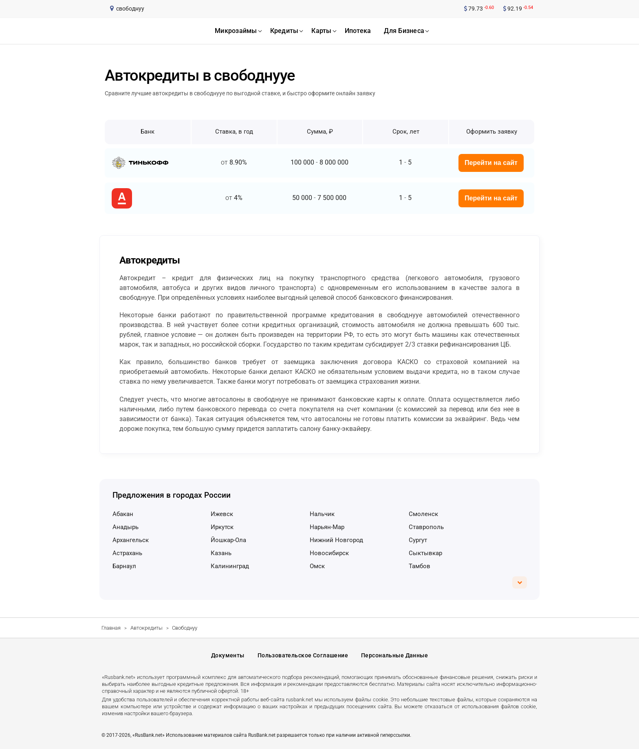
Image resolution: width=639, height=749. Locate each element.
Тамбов (419, 566)
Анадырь (125, 527)
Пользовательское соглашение (303, 655)
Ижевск (222, 514)
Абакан (122, 514)
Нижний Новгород (336, 540)
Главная (111, 628)
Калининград (230, 566)
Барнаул (124, 566)
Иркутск (222, 527)
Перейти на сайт (491, 162)
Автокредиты (146, 628)
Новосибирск (329, 553)
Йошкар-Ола (228, 540)
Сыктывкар (425, 553)
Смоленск (423, 514)
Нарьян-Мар (327, 527)
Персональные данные (394, 655)
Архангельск (130, 540)
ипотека (358, 31)
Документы (228, 655)
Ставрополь (426, 527)
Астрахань (127, 553)
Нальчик (322, 514)
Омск (317, 566)
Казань (221, 553)
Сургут (418, 540)
